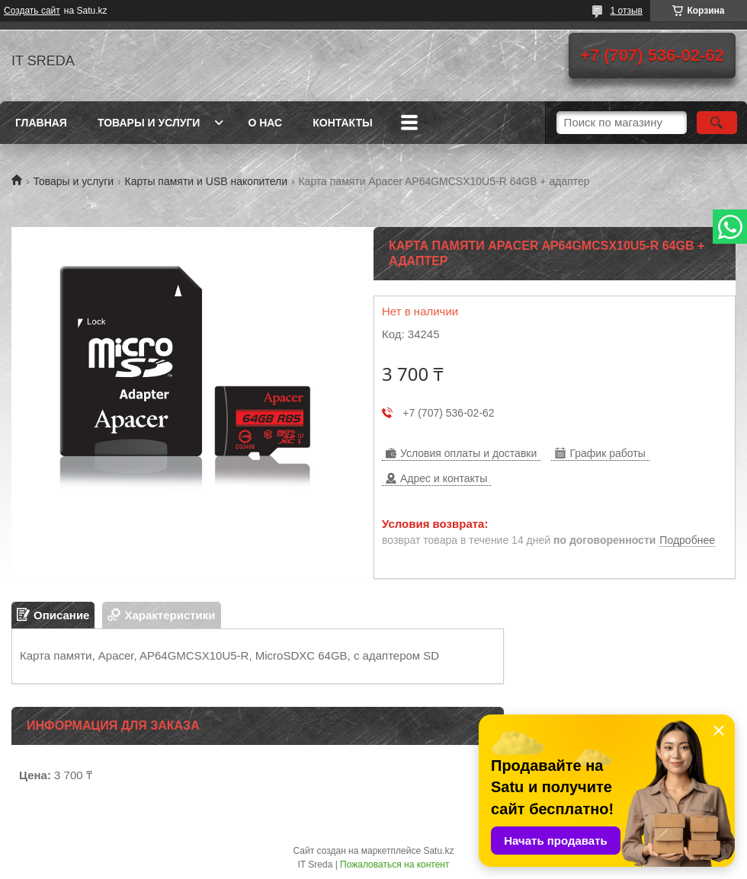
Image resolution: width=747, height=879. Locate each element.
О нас (265, 123)
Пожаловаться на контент (394, 864)
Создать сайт (32, 10)
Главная (41, 123)
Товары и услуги (149, 123)
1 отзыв (627, 10)
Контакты (342, 123)
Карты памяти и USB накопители (206, 181)
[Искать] (717, 122)
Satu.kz (438, 850)
